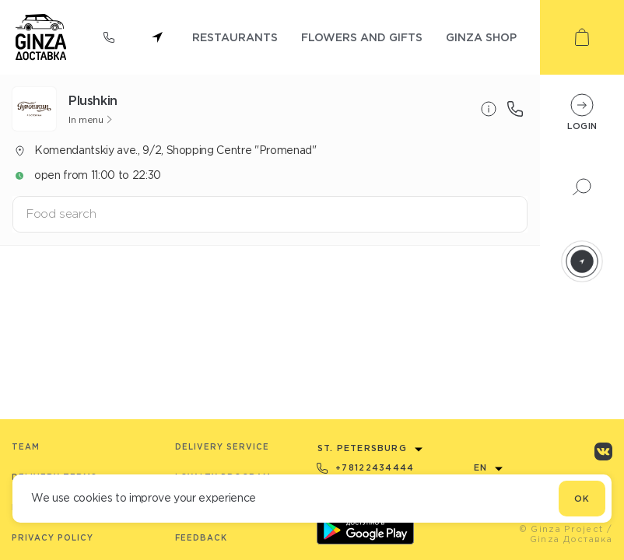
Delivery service (222, 447)
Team (26, 447)
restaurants (235, 37)
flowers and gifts (361, 37)
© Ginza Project (561, 529)
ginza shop (481, 37)
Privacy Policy (52, 538)
